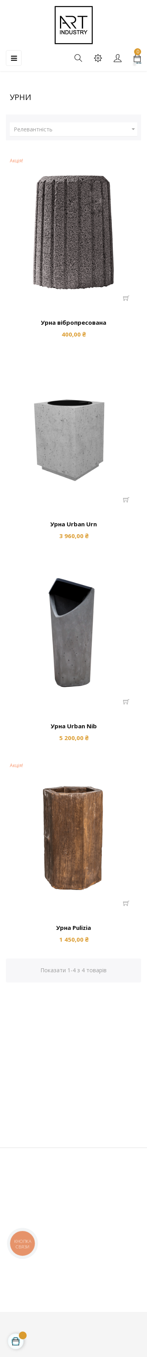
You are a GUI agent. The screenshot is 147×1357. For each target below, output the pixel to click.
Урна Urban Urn (73, 524)
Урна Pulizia (73, 927)
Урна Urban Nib (74, 726)
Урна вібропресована (73, 322)
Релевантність (75, 129)
